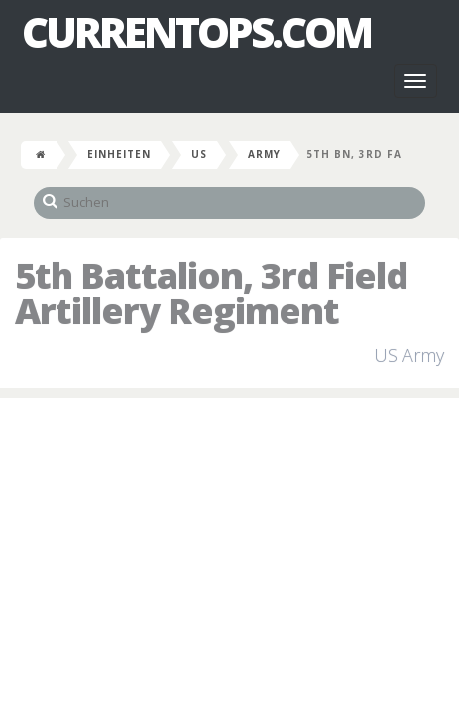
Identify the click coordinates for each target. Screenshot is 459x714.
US (199, 154)
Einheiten (119, 154)
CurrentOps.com (196, 32)
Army (264, 154)
